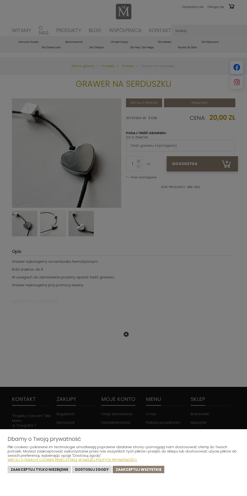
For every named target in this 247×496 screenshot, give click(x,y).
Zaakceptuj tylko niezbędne (39, 469)
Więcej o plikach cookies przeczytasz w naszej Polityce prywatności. (72, 459)
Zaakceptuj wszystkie (138, 469)
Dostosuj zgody (92, 469)
